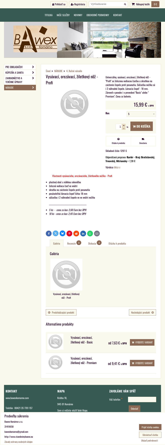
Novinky (78, 15)
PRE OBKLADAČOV (20, 67)
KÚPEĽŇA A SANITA (20, 72)
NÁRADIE (20, 87)
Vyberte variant (142, 342)
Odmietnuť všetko (150, 435)
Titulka (49, 15)
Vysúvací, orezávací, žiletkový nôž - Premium (84, 360)
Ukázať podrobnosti (149, 440)
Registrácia (78, 4)
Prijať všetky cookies (150, 427)
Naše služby (63, 15)
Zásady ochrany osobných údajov (18, 441)
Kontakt (117, 15)
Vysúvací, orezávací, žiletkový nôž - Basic (82, 339)
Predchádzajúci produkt (61, 312)
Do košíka (141, 126)
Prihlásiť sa (58, 4)
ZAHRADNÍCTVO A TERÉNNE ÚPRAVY (20, 80)
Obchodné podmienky (98, 15)
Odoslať (134, 408)
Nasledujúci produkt (142, 312)
